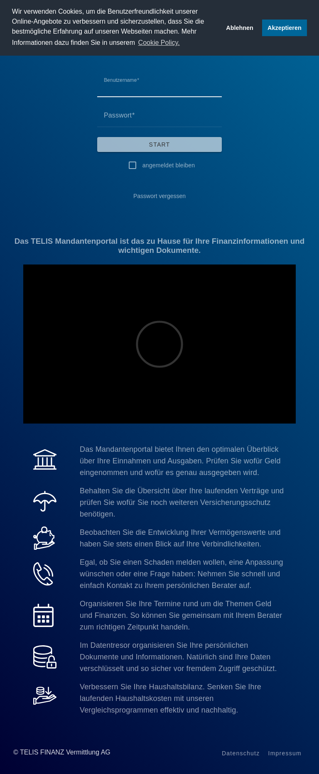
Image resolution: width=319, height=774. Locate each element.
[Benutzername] (159, 85)
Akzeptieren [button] (284, 27)
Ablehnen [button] (239, 27)
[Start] (159, 144)
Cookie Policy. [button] (159, 42)
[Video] (159, 344)
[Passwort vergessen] (159, 196)
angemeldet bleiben (168, 165)
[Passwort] (159, 115)
